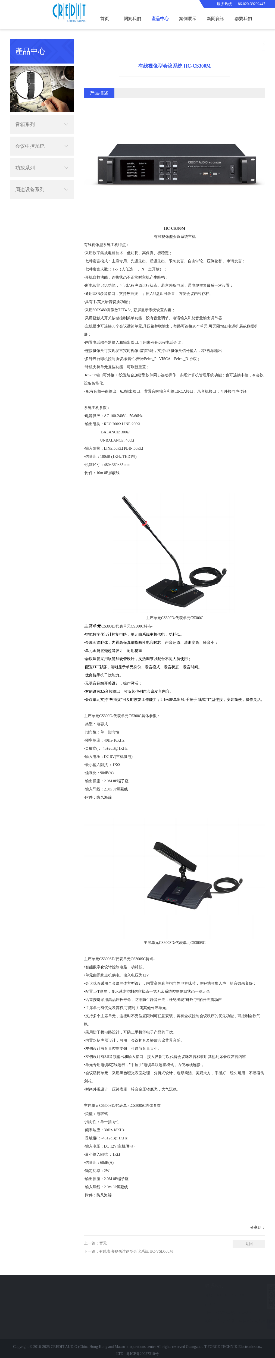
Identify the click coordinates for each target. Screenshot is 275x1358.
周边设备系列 (41, 183)
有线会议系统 (260, 44)
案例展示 (187, 18)
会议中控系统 (41, 140)
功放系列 (41, 161)
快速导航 (14, 1285)
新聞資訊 (215, 18)
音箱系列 (41, 118)
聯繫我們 (243, 18)
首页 (104, 18)
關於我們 (132, 18)
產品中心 (160, 18)
